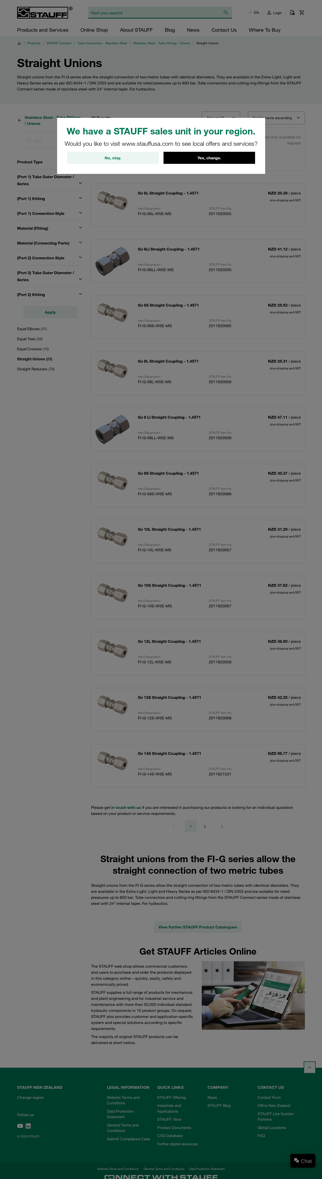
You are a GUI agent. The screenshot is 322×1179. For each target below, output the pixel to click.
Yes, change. (209, 157)
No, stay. (113, 157)
